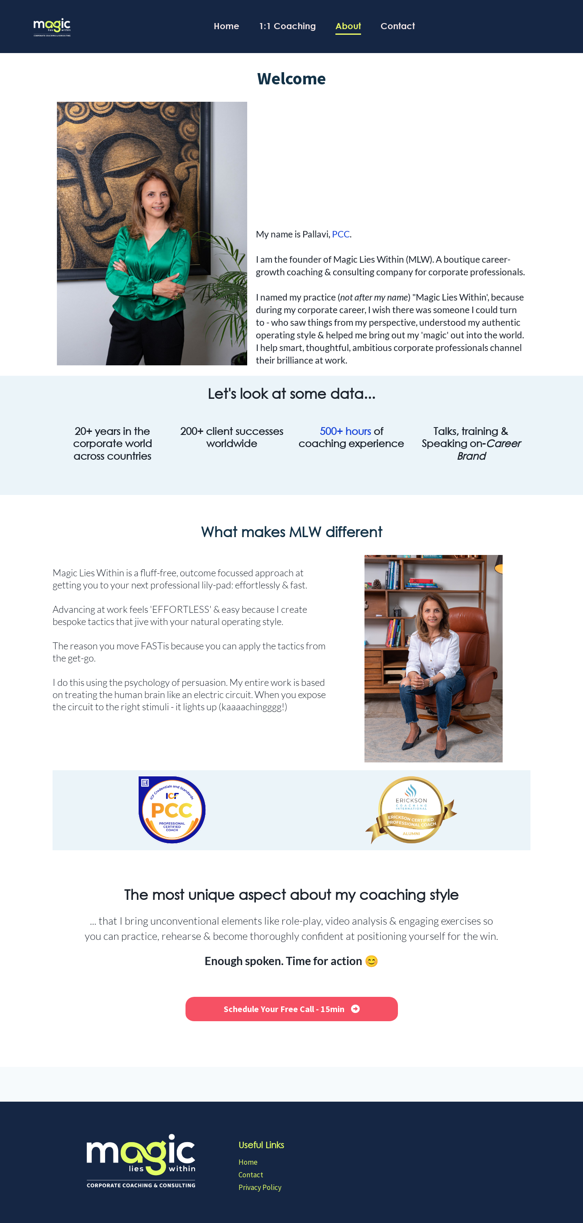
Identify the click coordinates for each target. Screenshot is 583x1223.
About (348, 26)
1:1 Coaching (287, 26)
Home (226, 26)
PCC (341, 233)
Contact (398, 26)
